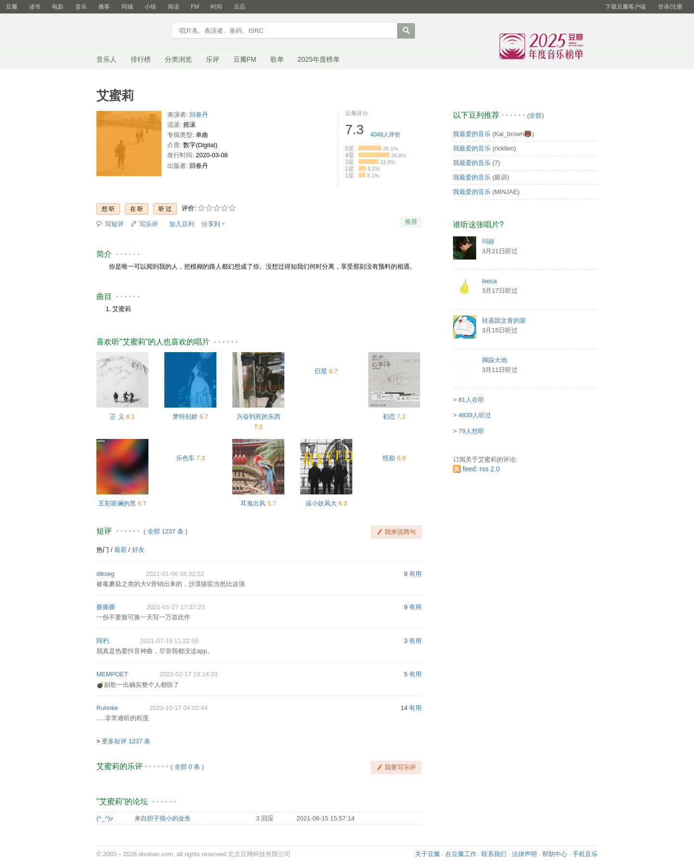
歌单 (277, 59)
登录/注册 (670, 6)
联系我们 (494, 854)
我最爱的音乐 (472, 133)
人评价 (386, 134)
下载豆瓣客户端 (625, 6)
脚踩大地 (494, 360)
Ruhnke (107, 707)
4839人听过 (474, 415)
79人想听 (471, 431)
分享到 (210, 224)
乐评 (212, 59)
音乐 (81, 6)
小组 (150, 6)
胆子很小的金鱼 (169, 818)
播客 (104, 6)
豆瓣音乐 (131, 31)
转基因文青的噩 (504, 320)
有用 (415, 573)
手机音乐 (585, 854)
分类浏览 (178, 59)
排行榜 (141, 59)
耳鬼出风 (253, 503)
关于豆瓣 (427, 854)
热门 (102, 549)
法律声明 (524, 854)
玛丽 (488, 241)
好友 (138, 549)
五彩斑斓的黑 (117, 503)
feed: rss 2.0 (481, 469)
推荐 (411, 221)
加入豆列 (181, 224)
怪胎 (389, 458)
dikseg (105, 573)
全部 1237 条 (165, 531)
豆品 (239, 6)
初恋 (389, 416)
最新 (120, 549)
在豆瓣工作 (461, 854)
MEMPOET (112, 674)
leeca (489, 281)
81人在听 (471, 399)
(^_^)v (104, 818)
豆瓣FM (244, 59)
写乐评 (148, 224)
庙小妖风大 (321, 503)
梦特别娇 (185, 416)
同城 (127, 6)
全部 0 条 (187, 766)
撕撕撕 (105, 607)
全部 (535, 115)
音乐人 (106, 59)
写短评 (114, 224)
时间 (216, 6)
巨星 (321, 371)
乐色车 (185, 458)
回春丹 (198, 114)
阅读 (173, 6)
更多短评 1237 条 (126, 741)
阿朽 (102, 640)
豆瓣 (11, 6)
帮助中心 (554, 854)
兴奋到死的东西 (258, 416)
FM (195, 6)
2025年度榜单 (319, 59)
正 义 (117, 416)
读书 (34, 6)
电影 (58, 6)
